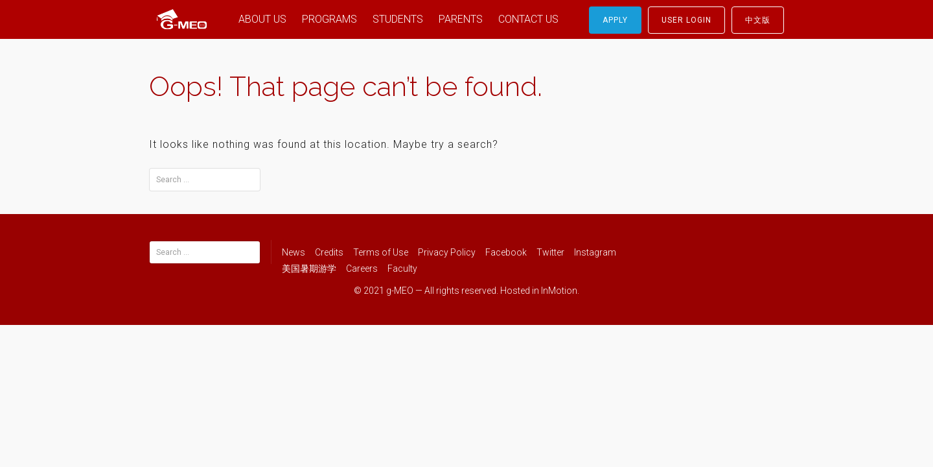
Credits (329, 252)
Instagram (595, 252)
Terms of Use (380, 252)
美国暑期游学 (309, 268)
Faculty (402, 268)
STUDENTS (398, 19)
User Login (686, 20)
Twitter (550, 252)
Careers (362, 268)
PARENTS (461, 19)
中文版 (757, 20)
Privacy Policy (447, 252)
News (293, 252)
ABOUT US (262, 19)
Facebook (506, 252)
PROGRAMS (329, 19)
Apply (615, 20)
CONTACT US (528, 19)
